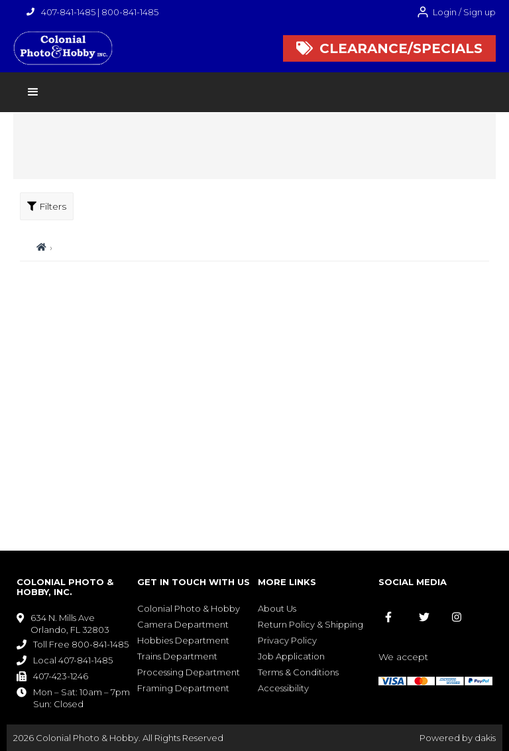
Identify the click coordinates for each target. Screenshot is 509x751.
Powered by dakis (458, 737)
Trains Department (177, 656)
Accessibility (283, 688)
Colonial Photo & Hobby (188, 608)
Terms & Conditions (298, 672)
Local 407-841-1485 (73, 660)
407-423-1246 (60, 676)
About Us (277, 608)
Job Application (291, 656)
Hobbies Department (183, 640)
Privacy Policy (287, 640)
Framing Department (183, 688)
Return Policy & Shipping (310, 624)
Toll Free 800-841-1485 (81, 644)
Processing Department (188, 672)
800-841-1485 (129, 12)
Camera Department (183, 624)
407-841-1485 (68, 12)
